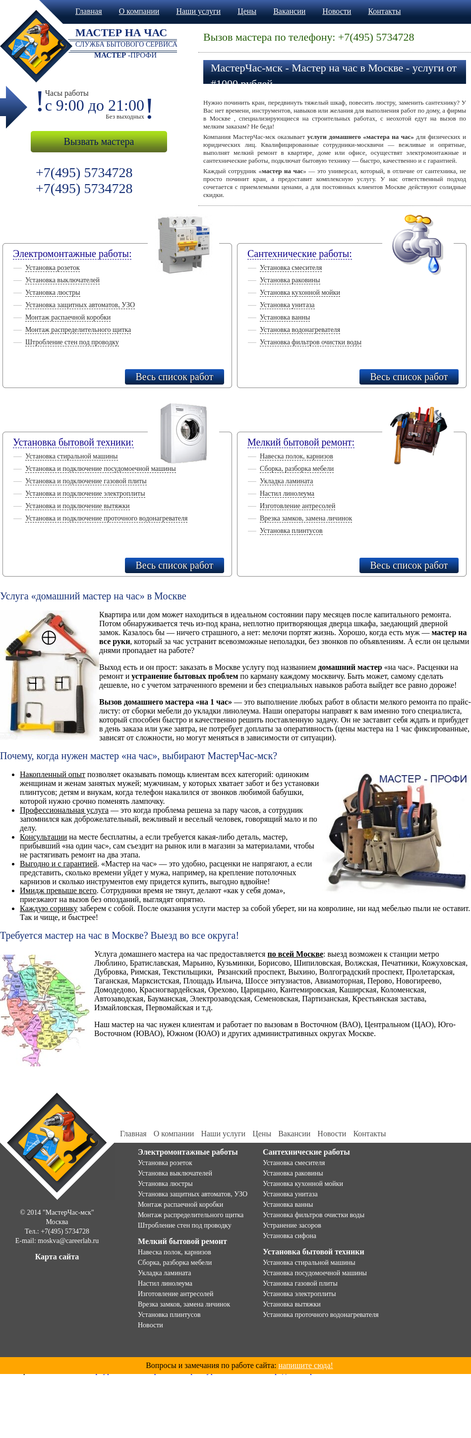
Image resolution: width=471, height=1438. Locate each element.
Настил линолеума (287, 493)
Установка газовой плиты (300, 1283)
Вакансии (289, 11)
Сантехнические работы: (299, 253)
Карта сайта (57, 1256)
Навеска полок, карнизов (296, 456)
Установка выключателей (62, 280)
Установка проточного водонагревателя (321, 1314)
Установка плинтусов (291, 530)
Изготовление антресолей (297, 506)
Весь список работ (174, 376)
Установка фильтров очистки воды (310, 342)
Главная (88, 11)
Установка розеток (52, 267)
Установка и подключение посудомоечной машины (100, 468)
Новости (336, 11)
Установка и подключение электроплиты (85, 493)
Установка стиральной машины (71, 456)
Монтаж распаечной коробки (68, 317)
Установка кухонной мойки (300, 292)
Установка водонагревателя (300, 329)
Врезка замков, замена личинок (306, 518)
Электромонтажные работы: (72, 253)
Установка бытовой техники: (73, 442)
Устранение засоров (292, 1225)
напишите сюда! (305, 1365)
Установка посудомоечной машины (315, 1273)
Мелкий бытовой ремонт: (300, 442)
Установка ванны (285, 317)
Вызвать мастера (99, 141)
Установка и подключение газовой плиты (86, 481)
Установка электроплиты (299, 1294)
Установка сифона (289, 1236)
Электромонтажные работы (188, 1152)
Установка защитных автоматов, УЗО (80, 305)
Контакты (384, 11)
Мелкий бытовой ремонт (182, 1241)
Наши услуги (198, 11)
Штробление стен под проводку (72, 342)
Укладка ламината (286, 481)
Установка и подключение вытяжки (77, 506)
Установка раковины (290, 280)
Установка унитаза (287, 305)
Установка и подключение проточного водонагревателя (106, 518)
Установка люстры (52, 292)
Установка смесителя (291, 267)
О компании (139, 11)
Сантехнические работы (306, 1152)
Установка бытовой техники (313, 1251)
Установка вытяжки (292, 1304)
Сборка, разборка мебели (297, 468)
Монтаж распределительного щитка (78, 329)
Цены (246, 11)
